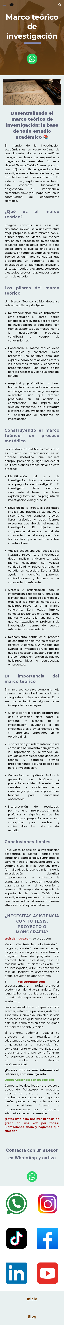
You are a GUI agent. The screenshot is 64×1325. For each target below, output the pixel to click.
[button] (4, 4)
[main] (32, 28)
